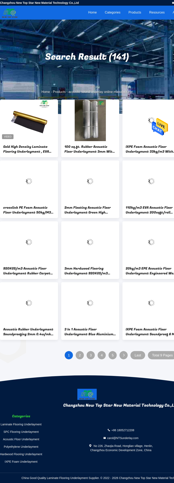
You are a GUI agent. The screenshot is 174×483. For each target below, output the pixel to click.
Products (134, 12)
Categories (112, 12)
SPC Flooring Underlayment (21, 431)
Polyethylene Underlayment (21, 446)
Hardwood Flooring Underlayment (21, 454)
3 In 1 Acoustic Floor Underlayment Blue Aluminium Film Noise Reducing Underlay (88, 332)
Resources (157, 12)
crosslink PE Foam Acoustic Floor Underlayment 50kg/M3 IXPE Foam (27, 210)
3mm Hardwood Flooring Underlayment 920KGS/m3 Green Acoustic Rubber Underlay (90, 271)
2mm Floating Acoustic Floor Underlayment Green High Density (87, 210)
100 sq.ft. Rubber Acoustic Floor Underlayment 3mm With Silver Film (89, 149)
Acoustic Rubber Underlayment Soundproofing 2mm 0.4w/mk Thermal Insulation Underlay (28, 332)
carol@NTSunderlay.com (123, 438)
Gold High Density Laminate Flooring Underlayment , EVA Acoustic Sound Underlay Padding (26, 149)
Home (92, 12)
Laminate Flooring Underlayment (21, 424)
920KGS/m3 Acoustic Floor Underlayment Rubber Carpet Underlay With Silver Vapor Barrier (26, 271)
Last (138, 355)
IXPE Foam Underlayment (21, 461)
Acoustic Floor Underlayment (21, 439)
